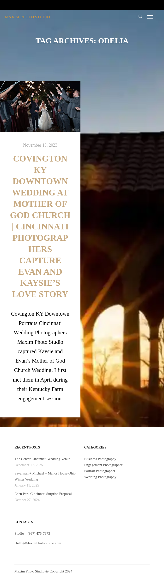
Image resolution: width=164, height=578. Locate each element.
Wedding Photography (100, 477)
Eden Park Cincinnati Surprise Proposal (43, 494)
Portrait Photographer (99, 471)
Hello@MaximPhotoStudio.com (38, 543)
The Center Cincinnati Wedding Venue (42, 459)
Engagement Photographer (103, 465)
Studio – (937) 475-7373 (32, 533)
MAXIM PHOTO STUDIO (27, 17)
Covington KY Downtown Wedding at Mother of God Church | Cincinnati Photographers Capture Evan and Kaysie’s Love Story (40, 226)
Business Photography (100, 459)
